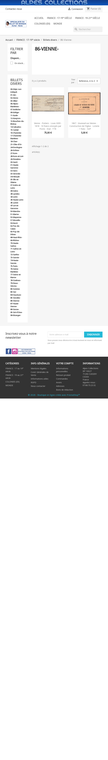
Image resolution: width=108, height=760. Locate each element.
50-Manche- (15, 211)
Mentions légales (38, 368)
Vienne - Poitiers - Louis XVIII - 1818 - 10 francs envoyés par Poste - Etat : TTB (48, 126)
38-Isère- (14, 191)
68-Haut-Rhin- (16, 237)
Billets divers (16, 81)
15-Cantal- (14, 130)
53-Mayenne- (16, 217)
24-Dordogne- (16, 147)
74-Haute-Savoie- (14, 261)
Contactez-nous (13, 8)
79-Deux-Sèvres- (14, 284)
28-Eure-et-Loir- (17, 156)
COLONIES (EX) (12, 381)
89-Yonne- (14, 309)
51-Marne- (14, 214)
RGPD (33, 382)
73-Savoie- (15, 257)
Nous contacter (38, 386)
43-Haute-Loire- (17, 199)
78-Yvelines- (15, 280)
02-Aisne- (14, 98)
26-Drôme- (15, 150)
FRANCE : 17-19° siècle (59, 18)
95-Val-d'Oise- (16, 312)
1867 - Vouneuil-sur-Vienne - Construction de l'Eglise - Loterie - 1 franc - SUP (84, 126)
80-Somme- (15, 289)
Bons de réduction (64, 389)
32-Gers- (14, 170)
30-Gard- (14, 162)
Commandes (62, 378)
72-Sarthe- (14, 254)
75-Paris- (14, 266)
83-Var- (13, 292)
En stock (20, 63)
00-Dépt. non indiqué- (15, 90)
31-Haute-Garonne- (14, 166)
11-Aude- (14, 115)
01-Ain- (13, 95)
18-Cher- (14, 141)
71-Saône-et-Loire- (16, 250)
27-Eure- (14, 153)
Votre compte (64, 363)
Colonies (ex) (42, 23)
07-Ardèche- (15, 109)
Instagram (15, 351)
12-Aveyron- (15, 118)
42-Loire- (14, 197)
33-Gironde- (15, 173)
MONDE (9, 385)
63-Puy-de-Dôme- (15, 233)
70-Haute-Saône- (14, 244)
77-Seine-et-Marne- (15, 276)
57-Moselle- (15, 220)
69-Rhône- (14, 240)
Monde (57, 23)
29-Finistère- (15, 159)
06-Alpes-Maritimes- (14, 105)
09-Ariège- (14, 112)
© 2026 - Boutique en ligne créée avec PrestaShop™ (54, 394)
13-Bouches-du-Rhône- (17, 122)
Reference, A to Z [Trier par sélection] (89, 81)
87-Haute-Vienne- (14, 305)
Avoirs (59, 382)
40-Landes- (15, 194)
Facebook (8, 351)
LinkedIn (26, 351)
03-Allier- (14, 101)
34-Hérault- (15, 176)
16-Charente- (16, 133)
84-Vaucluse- (16, 295)
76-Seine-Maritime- (14, 270)
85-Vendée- (15, 298)
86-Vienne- (15, 300)
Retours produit (63, 375)
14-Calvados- (16, 127)
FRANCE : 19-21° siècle (87, 18)
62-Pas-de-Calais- (15, 227)
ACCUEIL (39, 18)
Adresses (60, 386)
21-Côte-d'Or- (16, 144)
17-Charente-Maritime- (16, 137)
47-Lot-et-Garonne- (14, 207)
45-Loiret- (14, 202)
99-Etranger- (15, 315)
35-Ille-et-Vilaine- (14, 181)
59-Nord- (14, 223)
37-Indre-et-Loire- (15, 186)
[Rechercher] (88, 29)
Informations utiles (39, 378)
